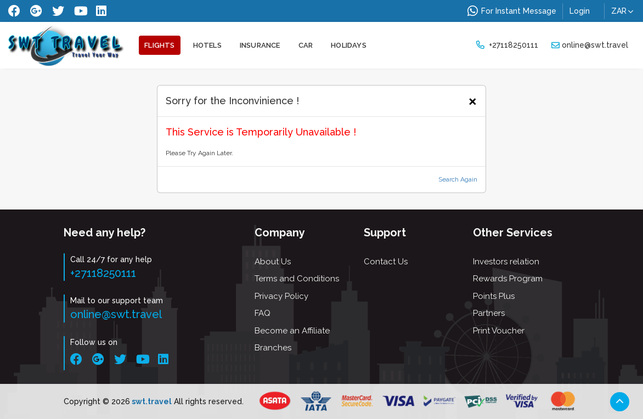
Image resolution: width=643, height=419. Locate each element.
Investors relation (506, 262)
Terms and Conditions (297, 279)
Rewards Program (508, 279)
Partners (489, 313)
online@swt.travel (589, 45)
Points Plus (494, 296)
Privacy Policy (281, 296)
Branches (273, 348)
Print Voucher (498, 331)
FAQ (262, 313)
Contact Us (386, 262)
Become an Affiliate (292, 331)
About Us (273, 262)
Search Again (457, 179)
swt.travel (151, 401)
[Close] (472, 100)
